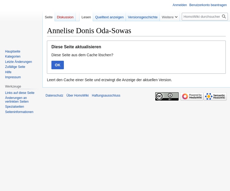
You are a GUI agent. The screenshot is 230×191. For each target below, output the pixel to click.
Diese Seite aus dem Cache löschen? (82, 55)
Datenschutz (54, 95)
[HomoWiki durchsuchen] (205, 16)
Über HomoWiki (78, 95)
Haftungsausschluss (106, 95)
